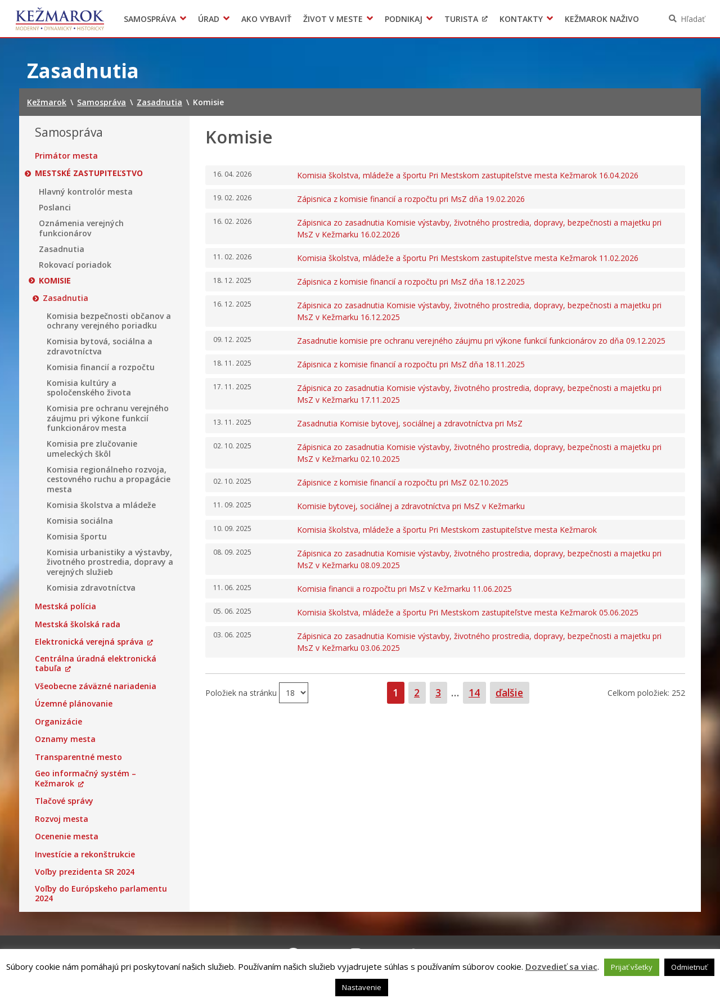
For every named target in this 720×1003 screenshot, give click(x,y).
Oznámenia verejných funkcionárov (81, 228)
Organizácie (58, 722)
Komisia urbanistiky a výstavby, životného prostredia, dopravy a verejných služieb (110, 562)
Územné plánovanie (73, 704)
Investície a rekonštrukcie (85, 854)
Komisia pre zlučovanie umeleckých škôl (92, 448)
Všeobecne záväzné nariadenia (95, 686)
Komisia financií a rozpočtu (101, 367)
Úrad (208, 19)
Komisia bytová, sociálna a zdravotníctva (99, 346)
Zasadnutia (61, 249)
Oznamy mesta (65, 739)
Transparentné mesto (78, 757)
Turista (461, 19)
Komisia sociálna (80, 521)
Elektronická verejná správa (89, 642)
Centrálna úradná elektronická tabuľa (95, 663)
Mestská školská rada (77, 624)
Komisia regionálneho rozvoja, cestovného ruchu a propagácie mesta (108, 479)
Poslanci (55, 208)
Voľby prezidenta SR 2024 (84, 872)
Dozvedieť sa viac (561, 966)
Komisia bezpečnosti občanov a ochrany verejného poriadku (109, 321)
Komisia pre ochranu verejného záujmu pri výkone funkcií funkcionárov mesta (108, 418)
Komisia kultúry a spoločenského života (89, 388)
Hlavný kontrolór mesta (86, 192)
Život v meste (333, 19)
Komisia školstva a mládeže (101, 505)
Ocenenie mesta (66, 836)
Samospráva (150, 19)
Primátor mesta (66, 156)
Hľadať (693, 19)
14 (477, 692)
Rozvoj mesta (61, 819)
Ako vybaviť (266, 19)
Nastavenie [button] (361, 987)
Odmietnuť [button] (689, 967)
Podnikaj (403, 19)
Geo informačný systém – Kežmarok (85, 778)
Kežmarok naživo (602, 19)
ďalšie (509, 692)
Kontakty (521, 19)
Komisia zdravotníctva (91, 588)
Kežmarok (60, 18)
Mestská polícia (65, 606)
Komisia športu (77, 537)
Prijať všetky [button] (631, 967)
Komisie (55, 281)
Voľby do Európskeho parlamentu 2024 (101, 893)
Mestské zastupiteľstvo (89, 173)
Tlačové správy (64, 801)
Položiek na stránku (242, 692)
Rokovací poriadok (75, 265)
